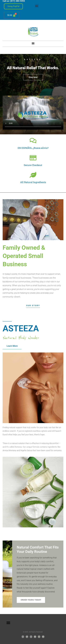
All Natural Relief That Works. (33, 68)
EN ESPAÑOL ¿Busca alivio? (33, 147)
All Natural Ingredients (33, 182)
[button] (37, 6)
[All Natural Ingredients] (33, 175)
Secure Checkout (33, 165)
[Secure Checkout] (33, 158)
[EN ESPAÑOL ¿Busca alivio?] (33, 141)
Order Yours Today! (31, 600)
